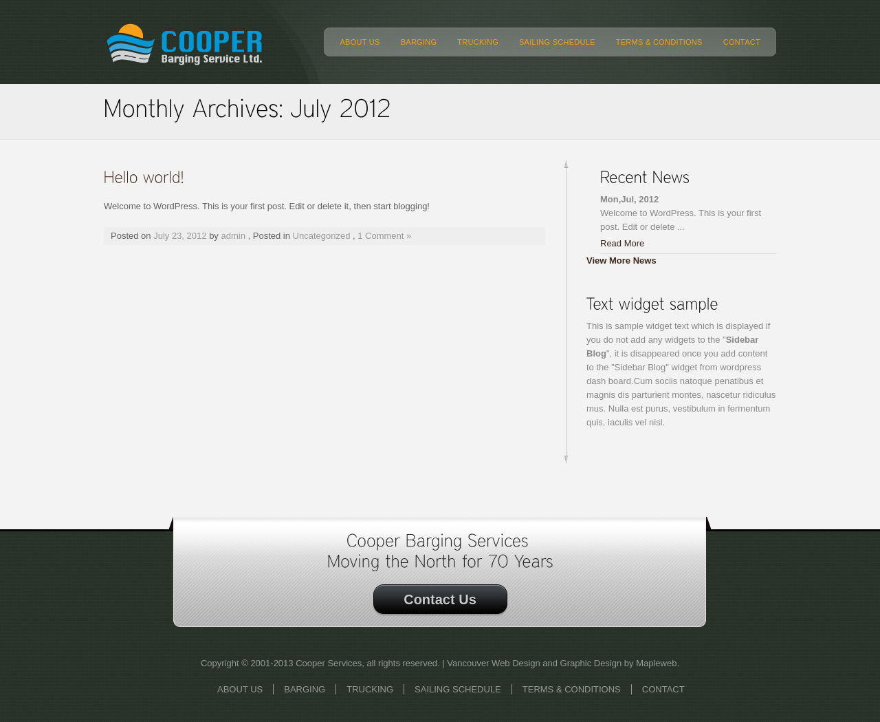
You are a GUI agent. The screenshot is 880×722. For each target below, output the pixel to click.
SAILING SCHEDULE (557, 42)
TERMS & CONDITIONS (659, 42)
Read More (622, 243)
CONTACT (741, 42)
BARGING (419, 42)
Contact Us (440, 599)
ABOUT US (360, 42)
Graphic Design (591, 663)
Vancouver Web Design (493, 663)
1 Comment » (384, 236)
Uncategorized (322, 236)
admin (233, 236)
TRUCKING (477, 42)
